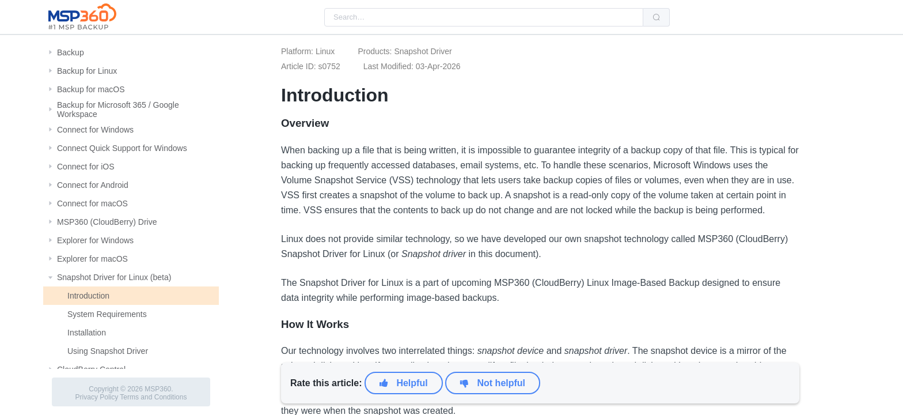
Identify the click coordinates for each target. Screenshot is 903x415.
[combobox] (483, 17)
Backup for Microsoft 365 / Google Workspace (118, 109)
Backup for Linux (87, 71)
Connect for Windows (95, 129)
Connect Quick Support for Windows (122, 148)
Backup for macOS (91, 89)
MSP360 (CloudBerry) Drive (107, 222)
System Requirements (107, 314)
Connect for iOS (86, 166)
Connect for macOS (92, 203)
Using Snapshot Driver (107, 351)
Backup (70, 52)
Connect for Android (92, 185)
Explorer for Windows (95, 240)
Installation (86, 332)
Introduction (88, 295)
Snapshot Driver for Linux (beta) (114, 277)
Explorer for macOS (92, 258)
